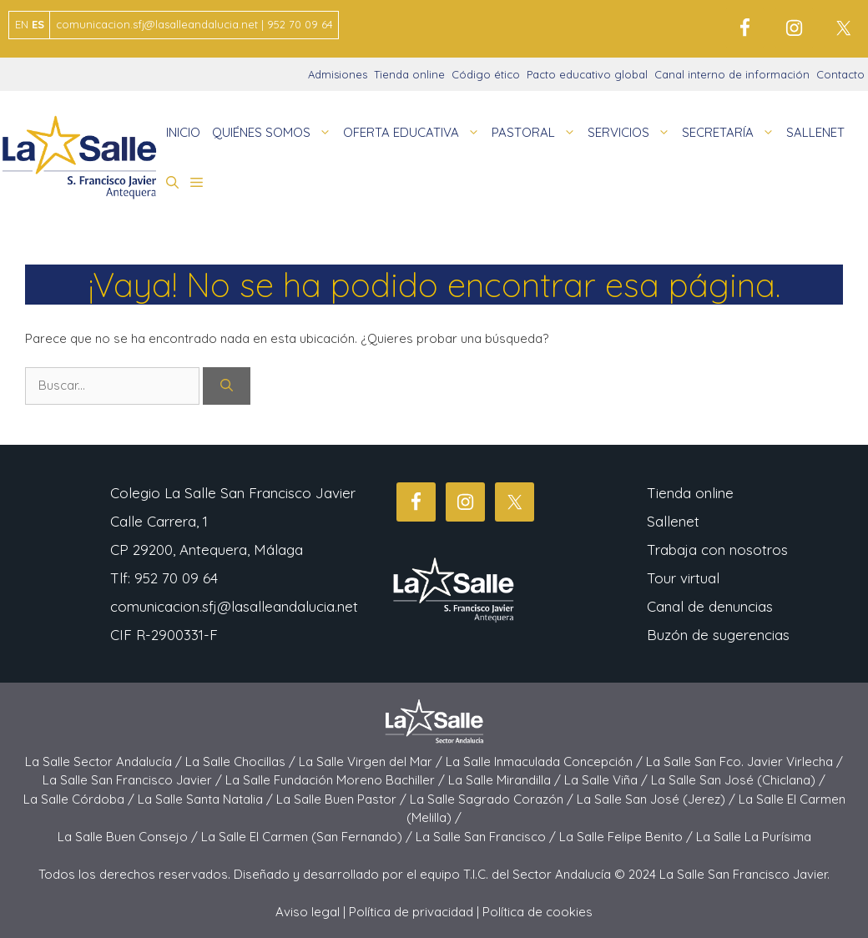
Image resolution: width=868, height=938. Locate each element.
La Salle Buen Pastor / (343, 799)
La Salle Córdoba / (80, 799)
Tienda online (409, 74)
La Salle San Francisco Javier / (134, 780)
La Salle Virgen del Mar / (372, 761)
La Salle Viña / (607, 780)
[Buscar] (226, 386)
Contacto (840, 74)
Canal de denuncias (710, 606)
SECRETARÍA (731, 133)
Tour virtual (683, 578)
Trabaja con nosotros (717, 549)
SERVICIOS (632, 133)
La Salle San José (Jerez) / (658, 799)
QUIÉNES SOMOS (274, 133)
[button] (172, 183)
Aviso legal (307, 912)
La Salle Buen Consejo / (129, 837)
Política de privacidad (411, 912)
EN (21, 24)
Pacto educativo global (587, 74)
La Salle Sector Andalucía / (105, 761)
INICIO (183, 132)
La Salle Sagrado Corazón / (493, 799)
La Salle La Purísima (753, 837)
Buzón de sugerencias (718, 634)
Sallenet (673, 521)
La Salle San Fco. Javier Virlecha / (744, 761)
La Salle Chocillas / (242, 761)
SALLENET (815, 132)
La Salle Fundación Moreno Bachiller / (336, 780)
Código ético (486, 74)
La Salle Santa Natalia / (207, 799)
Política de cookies (537, 912)
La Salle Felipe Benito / (627, 837)
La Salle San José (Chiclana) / (738, 780)
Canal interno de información (732, 74)
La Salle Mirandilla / (506, 780)
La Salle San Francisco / (487, 837)
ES (38, 24)
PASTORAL (537, 133)
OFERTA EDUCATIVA (414, 133)
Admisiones (337, 74)
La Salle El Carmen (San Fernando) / (308, 837)
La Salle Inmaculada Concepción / (546, 761)
